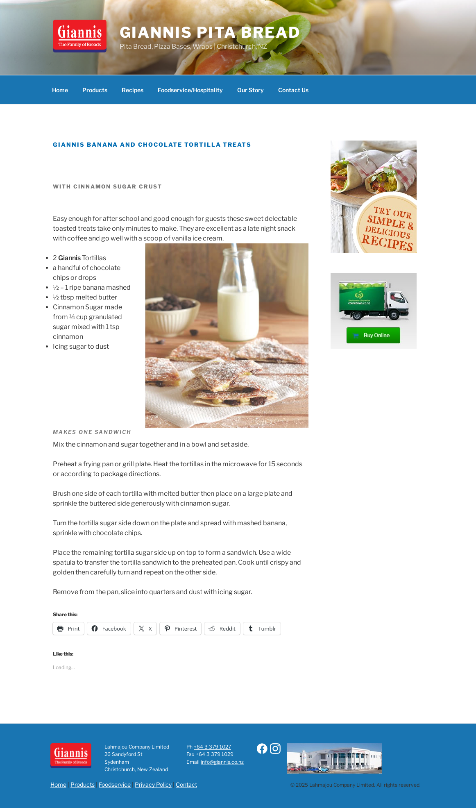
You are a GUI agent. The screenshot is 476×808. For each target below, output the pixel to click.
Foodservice (115, 784)
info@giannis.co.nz (222, 762)
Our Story (250, 89)
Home (60, 89)
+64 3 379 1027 (212, 747)
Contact (186, 784)
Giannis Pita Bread (210, 32)
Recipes (132, 89)
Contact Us (293, 89)
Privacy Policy (153, 784)
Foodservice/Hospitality (190, 89)
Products (94, 89)
